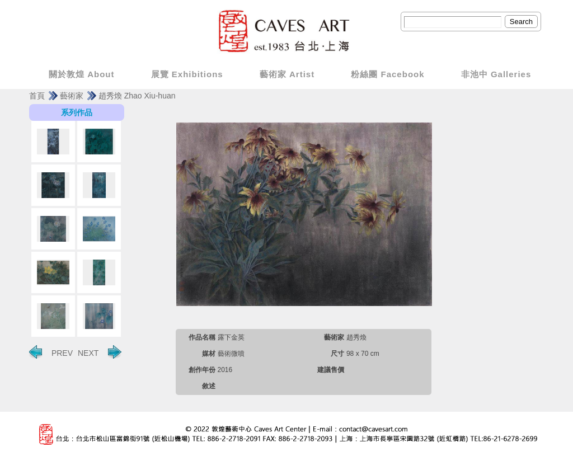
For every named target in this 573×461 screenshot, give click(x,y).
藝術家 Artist (287, 74)
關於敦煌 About (81, 74)
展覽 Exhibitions (187, 74)
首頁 (37, 95)
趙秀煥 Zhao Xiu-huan (137, 95)
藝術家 (71, 95)
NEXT (99, 352)
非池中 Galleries (496, 74)
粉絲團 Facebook (387, 74)
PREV (51, 352)
